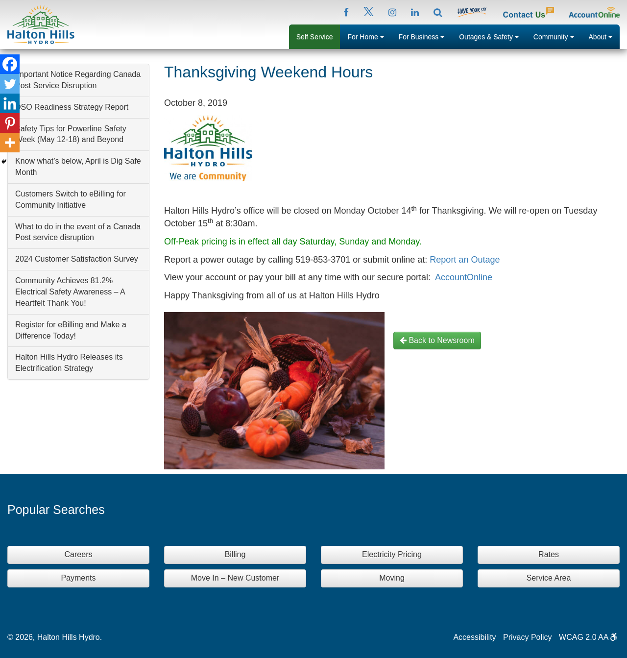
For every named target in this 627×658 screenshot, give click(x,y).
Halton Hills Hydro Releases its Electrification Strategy (69, 362)
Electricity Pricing (392, 554)
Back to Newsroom (437, 340)
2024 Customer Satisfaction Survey (76, 259)
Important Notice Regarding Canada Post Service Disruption (78, 80)
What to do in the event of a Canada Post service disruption (78, 232)
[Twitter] (10, 84)
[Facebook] (10, 64)
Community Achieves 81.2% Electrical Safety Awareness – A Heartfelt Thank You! (70, 291)
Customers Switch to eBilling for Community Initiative (70, 199)
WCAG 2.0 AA (588, 637)
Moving (392, 578)
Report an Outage (465, 260)
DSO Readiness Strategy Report (71, 107)
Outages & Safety (492, 36)
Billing (235, 554)
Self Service (314, 37)
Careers (79, 554)
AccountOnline (463, 277)
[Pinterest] (10, 123)
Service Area (549, 578)
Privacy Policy (527, 637)
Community (557, 36)
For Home (369, 36)
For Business (425, 36)
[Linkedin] (10, 103)
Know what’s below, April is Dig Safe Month (78, 166)
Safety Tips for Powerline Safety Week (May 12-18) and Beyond (70, 134)
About (604, 36)
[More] (10, 142)
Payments (78, 578)
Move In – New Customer (235, 578)
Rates (548, 554)
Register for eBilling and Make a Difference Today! (70, 330)
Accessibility (474, 637)
